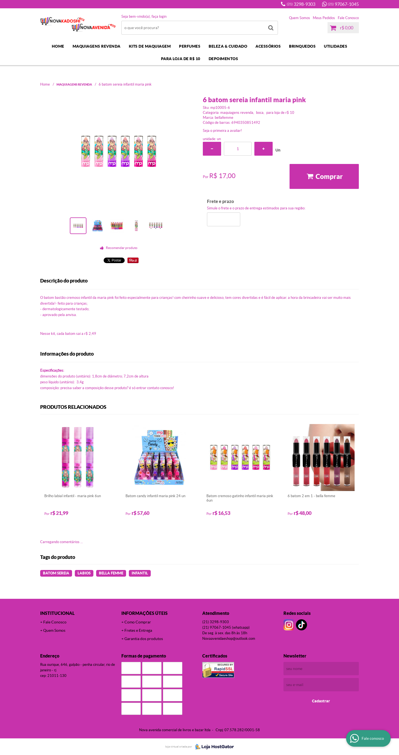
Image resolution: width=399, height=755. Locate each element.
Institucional (57, 613)
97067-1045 (343, 4)
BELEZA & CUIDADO (228, 46)
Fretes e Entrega (138, 630)
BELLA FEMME (111, 573)
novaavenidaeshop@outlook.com (228, 638)
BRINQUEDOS (302, 46)
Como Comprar (137, 622)
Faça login (159, 16)
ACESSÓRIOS (268, 46)
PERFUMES (189, 46)
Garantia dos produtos (143, 638)
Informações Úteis (144, 613)
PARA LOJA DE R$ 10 (180, 59)
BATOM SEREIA (56, 573)
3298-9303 (301, 4)
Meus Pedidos (324, 18)
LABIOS (84, 573)
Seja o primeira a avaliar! (222, 131)
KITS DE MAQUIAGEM (150, 46)
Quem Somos (299, 18)
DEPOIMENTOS (223, 59)
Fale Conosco (348, 18)
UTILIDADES (335, 46)
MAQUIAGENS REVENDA (97, 46)
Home (58, 46)
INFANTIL (140, 573)
